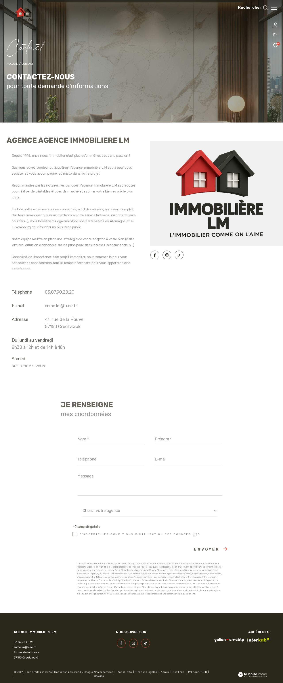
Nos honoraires (103, 672)
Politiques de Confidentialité (130, 594)
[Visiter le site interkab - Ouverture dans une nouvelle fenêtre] (258, 640)
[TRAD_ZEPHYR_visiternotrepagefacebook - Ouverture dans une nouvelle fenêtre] (154, 255)
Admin (165, 672)
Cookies (99, 676)
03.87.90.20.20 (59, 292)
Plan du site (124, 672)
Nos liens (179, 672)
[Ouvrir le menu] (274, 7)
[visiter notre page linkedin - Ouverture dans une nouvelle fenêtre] (179, 255)
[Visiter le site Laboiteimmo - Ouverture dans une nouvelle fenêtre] (252, 675)
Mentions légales (147, 672)
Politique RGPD (197, 672)
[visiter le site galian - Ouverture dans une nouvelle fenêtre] (229, 640)
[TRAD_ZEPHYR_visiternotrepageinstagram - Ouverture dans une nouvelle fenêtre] (167, 255)
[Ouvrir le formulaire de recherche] (251, 7)
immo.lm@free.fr (61, 305)
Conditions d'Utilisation (162, 594)
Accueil (12, 63)
